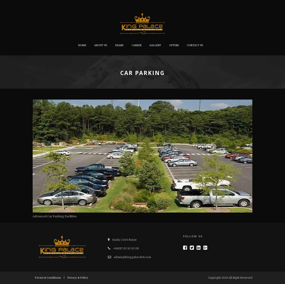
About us (100, 45)
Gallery (155, 45)
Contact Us (195, 45)
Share (119, 45)
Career (137, 45)
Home (82, 45)
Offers (174, 45)
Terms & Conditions (48, 277)
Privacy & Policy (77, 277)
